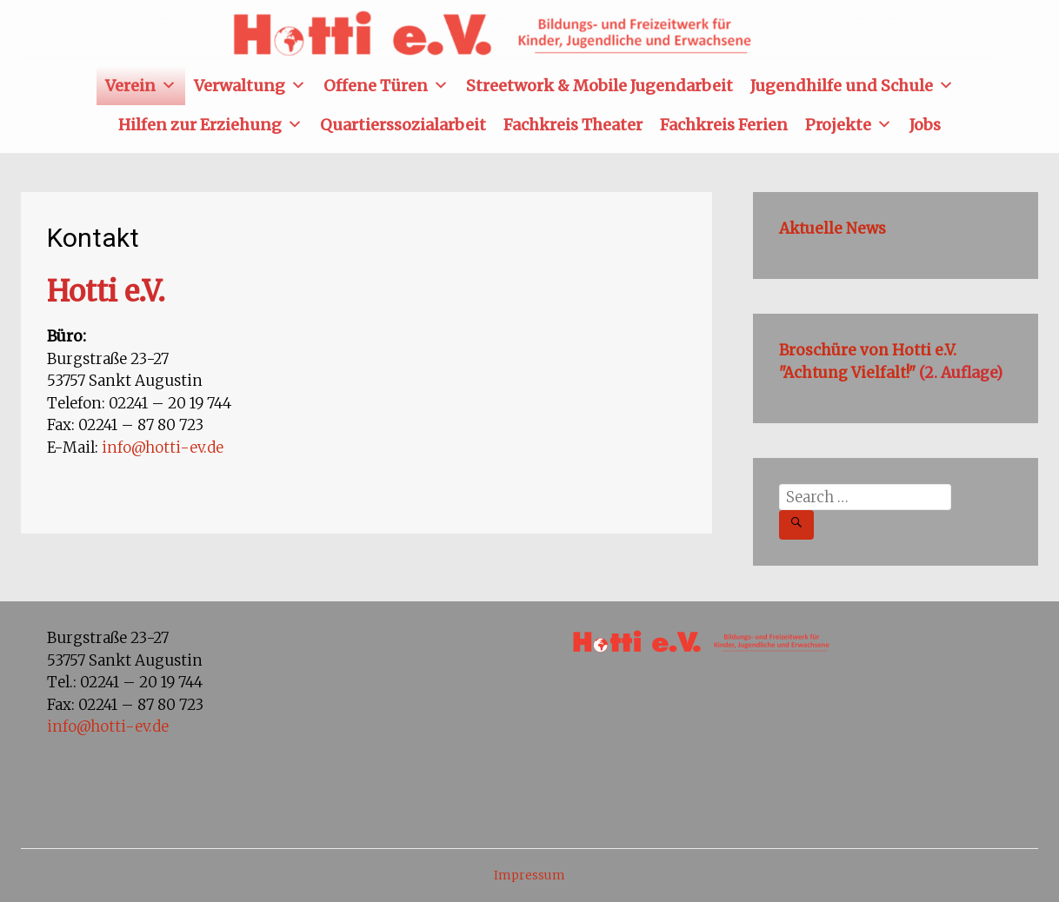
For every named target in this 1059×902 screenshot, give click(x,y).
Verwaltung (250, 85)
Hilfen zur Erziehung (210, 124)
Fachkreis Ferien (724, 125)
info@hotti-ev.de (162, 447)
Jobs (925, 125)
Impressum (529, 875)
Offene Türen (386, 85)
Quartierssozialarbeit (403, 125)
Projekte (848, 124)
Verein (140, 85)
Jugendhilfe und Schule (852, 85)
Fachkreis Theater (573, 125)
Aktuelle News (832, 228)
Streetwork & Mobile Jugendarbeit (599, 86)
